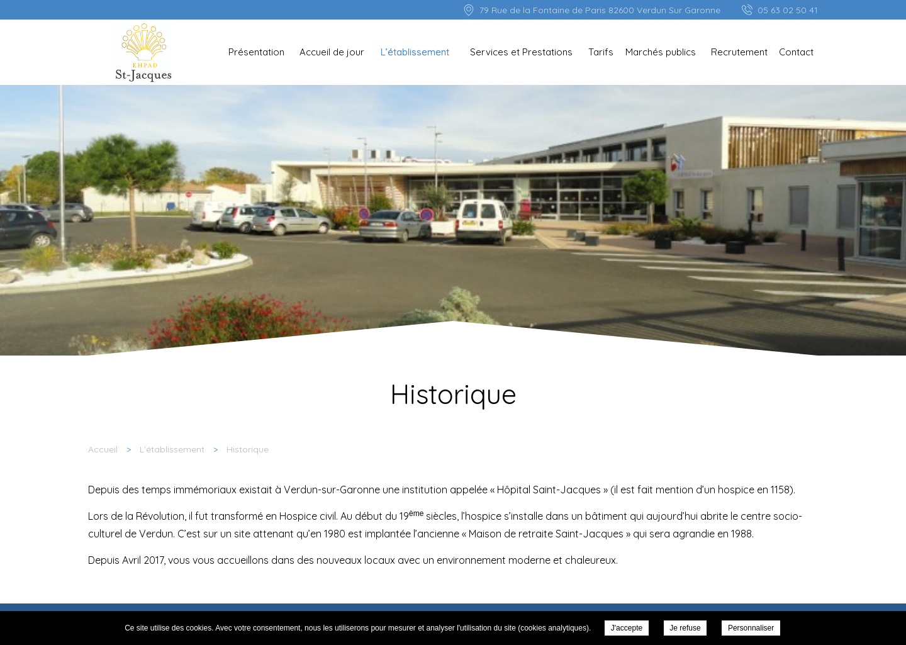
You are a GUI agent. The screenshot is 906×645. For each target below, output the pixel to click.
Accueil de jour (331, 52)
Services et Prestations (521, 52)
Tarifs (600, 52)
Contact (796, 52)
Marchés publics (660, 52)
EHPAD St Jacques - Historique (142, 53)
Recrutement (739, 52)
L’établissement (415, 52)
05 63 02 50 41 (788, 10)
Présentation (256, 52)
